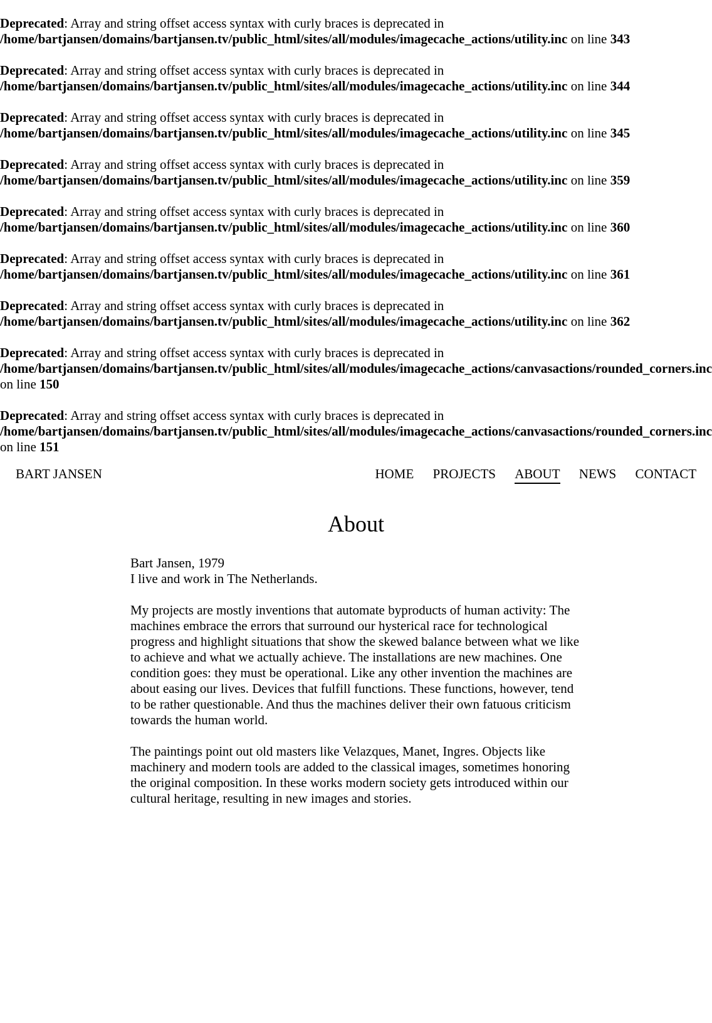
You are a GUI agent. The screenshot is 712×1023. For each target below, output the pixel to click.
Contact (666, 473)
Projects (464, 473)
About (537, 473)
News (598, 473)
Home (394, 473)
